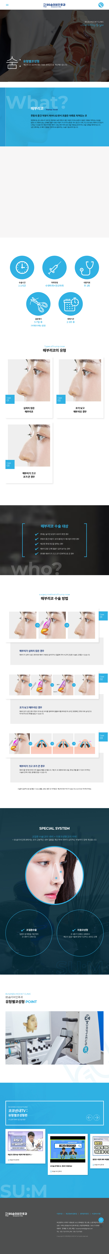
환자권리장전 (84, 1213)
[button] (89, 1118)
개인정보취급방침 (71, 1213)
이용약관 (59, 1213)
